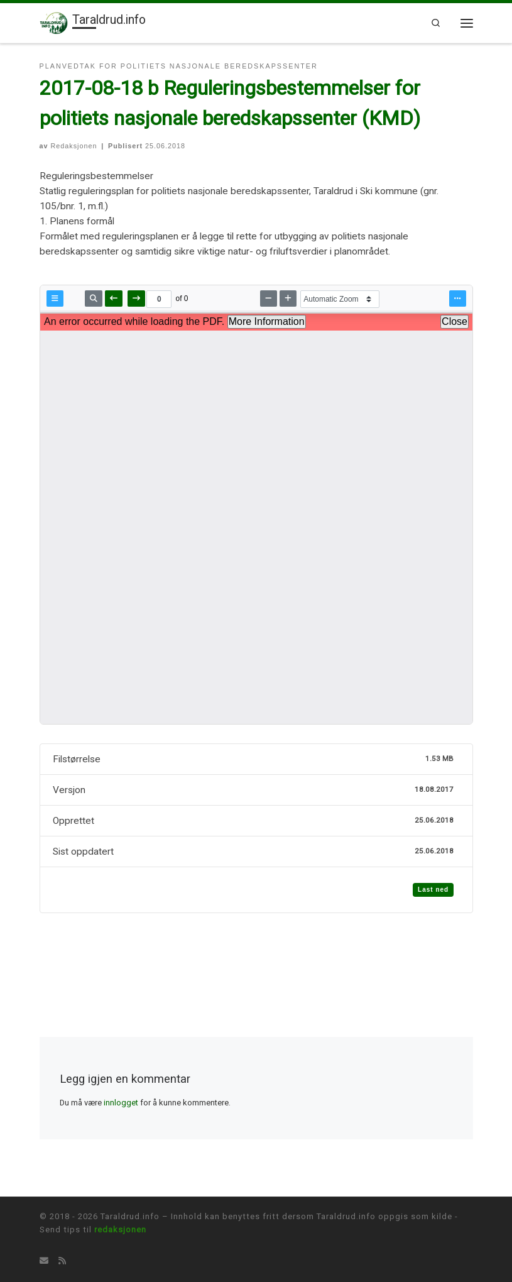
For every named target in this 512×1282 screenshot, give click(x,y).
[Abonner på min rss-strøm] (62, 1261)
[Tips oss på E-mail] (44, 1261)
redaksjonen (120, 1229)
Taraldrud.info (130, 1216)
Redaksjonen (74, 146)
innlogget (121, 1102)
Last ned (433, 889)
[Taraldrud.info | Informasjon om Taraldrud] (54, 22)
